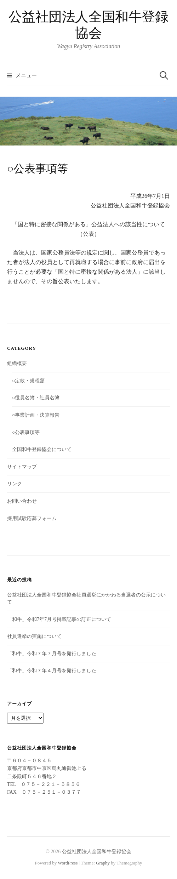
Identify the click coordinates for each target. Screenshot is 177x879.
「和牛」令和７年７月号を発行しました (51, 653)
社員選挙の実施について (34, 636)
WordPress (68, 863)
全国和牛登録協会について (42, 449)
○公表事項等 (26, 432)
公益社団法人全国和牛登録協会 (96, 851)
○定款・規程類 (28, 380)
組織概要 (17, 363)
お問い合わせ (22, 501)
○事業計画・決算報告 (35, 415)
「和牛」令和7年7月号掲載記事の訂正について (59, 619)
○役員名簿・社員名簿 (35, 397)
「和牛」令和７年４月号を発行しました (51, 670)
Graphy (103, 863)
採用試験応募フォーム (32, 518)
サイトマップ (22, 466)
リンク (14, 483)
